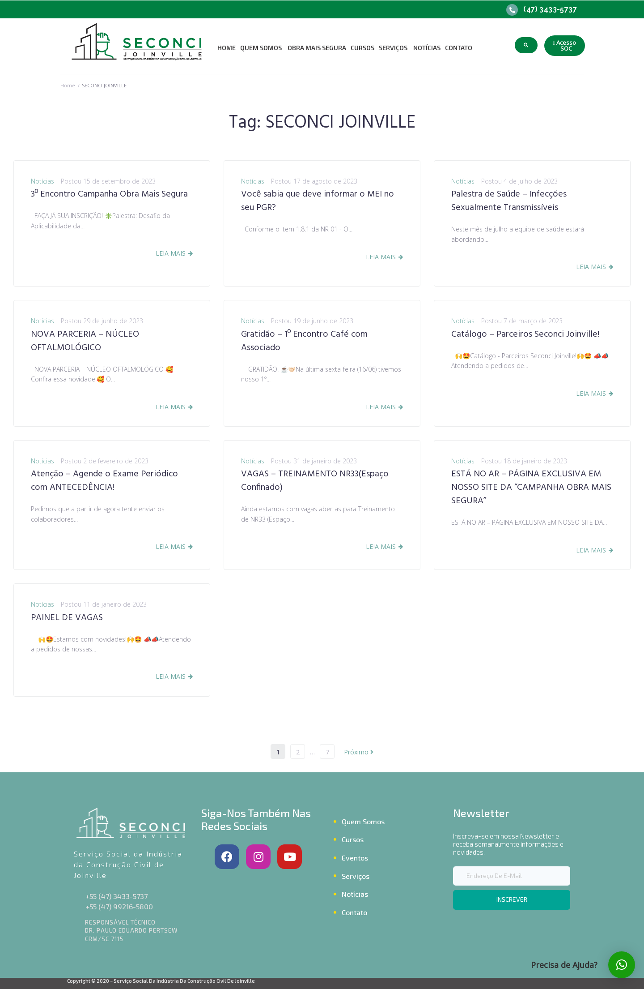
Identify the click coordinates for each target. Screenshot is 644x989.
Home (67, 85)
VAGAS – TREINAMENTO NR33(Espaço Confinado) (315, 481)
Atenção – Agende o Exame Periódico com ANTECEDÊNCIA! (104, 481)
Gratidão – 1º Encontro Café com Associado (304, 341)
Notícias (42, 181)
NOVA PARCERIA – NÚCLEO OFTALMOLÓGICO (85, 341)
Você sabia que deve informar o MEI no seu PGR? (317, 201)
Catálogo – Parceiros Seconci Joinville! (525, 334)
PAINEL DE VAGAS (67, 618)
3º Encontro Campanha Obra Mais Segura (109, 194)
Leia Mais (171, 253)
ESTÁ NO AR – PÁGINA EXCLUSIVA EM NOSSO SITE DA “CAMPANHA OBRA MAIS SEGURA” (531, 487)
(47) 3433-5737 (550, 9)
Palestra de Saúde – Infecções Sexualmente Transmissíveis (509, 201)
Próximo (358, 752)
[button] (564, 45)
